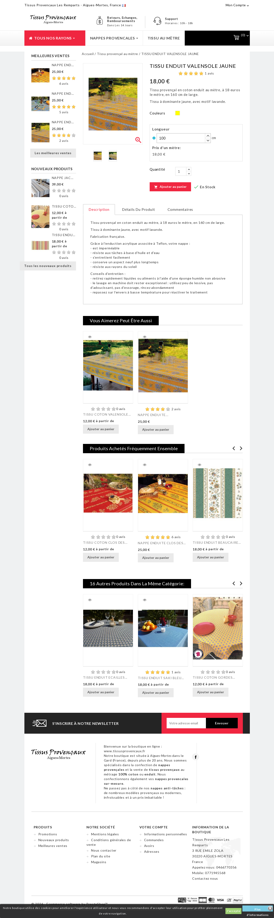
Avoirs (149, 846)
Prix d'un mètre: (166, 148)
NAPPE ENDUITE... (153, 415)
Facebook (195, 757)
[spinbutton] (184, 138)
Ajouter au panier (170, 187)
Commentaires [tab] (180, 209)
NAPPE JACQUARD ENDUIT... (64, 178)
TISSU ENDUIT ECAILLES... (105, 677)
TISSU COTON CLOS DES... (105, 542)
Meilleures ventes (53, 846)
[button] (208, 135)
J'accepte (233, 911)
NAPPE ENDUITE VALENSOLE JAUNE (64, 122)
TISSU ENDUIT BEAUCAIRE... (217, 542)
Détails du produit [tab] (138, 209)
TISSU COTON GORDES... (214, 677)
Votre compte (153, 827)
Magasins (98, 862)
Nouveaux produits (53, 840)
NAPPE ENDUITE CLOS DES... (64, 65)
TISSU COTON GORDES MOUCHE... (64, 206)
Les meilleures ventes (53, 153)
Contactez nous (205, 878)
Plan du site (100, 856)
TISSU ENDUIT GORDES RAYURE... (64, 235)
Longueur (160, 129)
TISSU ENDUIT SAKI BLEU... (161, 678)
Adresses (151, 851)
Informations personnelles (165, 834)
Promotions (47, 834)
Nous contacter (103, 850)
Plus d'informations (257, 909)
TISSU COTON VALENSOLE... (107, 414)
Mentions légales (105, 834)
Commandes (154, 840)
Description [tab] (99, 209)
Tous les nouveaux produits (48, 266)
